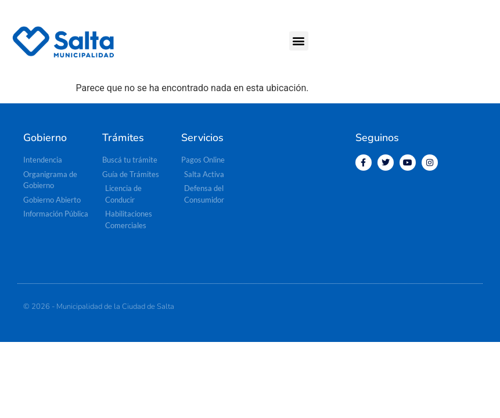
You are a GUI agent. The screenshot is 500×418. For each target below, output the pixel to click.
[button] (298, 41)
